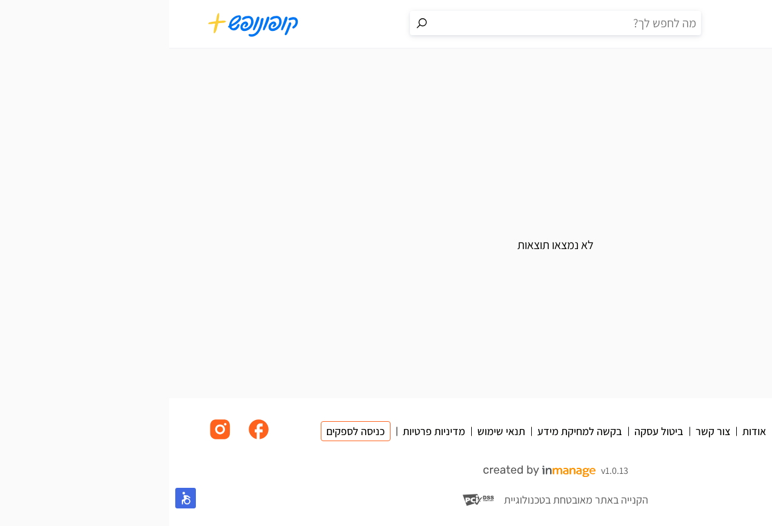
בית (725, 75)
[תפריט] (723, 24)
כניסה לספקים (186, 431)
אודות (585, 431)
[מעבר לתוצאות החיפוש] (253, 23)
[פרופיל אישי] (655, 24)
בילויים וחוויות (677, 75)
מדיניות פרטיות (264, 431)
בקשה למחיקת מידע (410, 431)
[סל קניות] (689, 24)
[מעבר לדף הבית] (84, 24)
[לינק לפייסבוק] (90, 438)
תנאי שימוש (332, 431)
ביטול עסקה (489, 431)
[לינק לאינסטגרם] (51, 438)
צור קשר (543, 431)
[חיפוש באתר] (398, 23)
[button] (16, 498)
